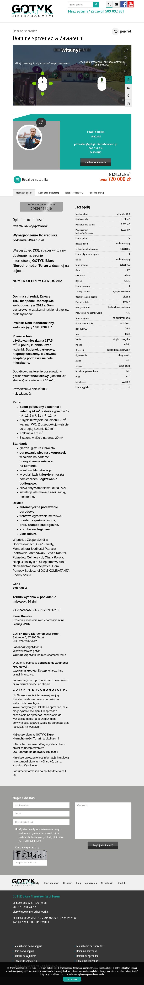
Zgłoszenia (91, 883)
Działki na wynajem (25, 956)
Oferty (35, 883)
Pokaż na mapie (127, 96)
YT (130, 4)
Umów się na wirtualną (41, 206)
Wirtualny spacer (127, 80)
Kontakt (30, 896)
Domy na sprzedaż (86, 951)
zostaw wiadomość (95, 162)
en (116, 4)
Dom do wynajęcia (24, 951)
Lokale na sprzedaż (87, 961)
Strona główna (20, 883)
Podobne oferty (96, 192)
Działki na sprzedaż (87, 956)
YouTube (122, 883)
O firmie (67, 883)
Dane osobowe (51, 883)
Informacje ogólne (24, 192)
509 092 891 (114, 11)
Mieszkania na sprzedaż (89, 946)
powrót (125, 31)
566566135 (96, 152)
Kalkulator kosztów (74, 192)
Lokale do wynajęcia (25, 961)
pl (109, 4)
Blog (78, 883)
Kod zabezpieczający (27, 847)
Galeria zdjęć (127, 88)
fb (123, 4)
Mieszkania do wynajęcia (28, 946)
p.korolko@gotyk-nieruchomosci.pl (95, 144)
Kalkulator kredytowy (48, 192)
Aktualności (107, 883)
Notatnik (17, 896)
